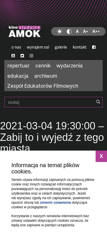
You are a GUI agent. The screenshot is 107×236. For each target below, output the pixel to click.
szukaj (53, 102)
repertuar (18, 65)
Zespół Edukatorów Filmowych (42, 85)
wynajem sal (38, 47)
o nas (16, 47)
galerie (61, 47)
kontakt (79, 47)
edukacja (18, 75)
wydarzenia (69, 65)
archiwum (45, 75)
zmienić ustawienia (55, 203)
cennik (43, 65)
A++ (96, 31)
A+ (85, 31)
